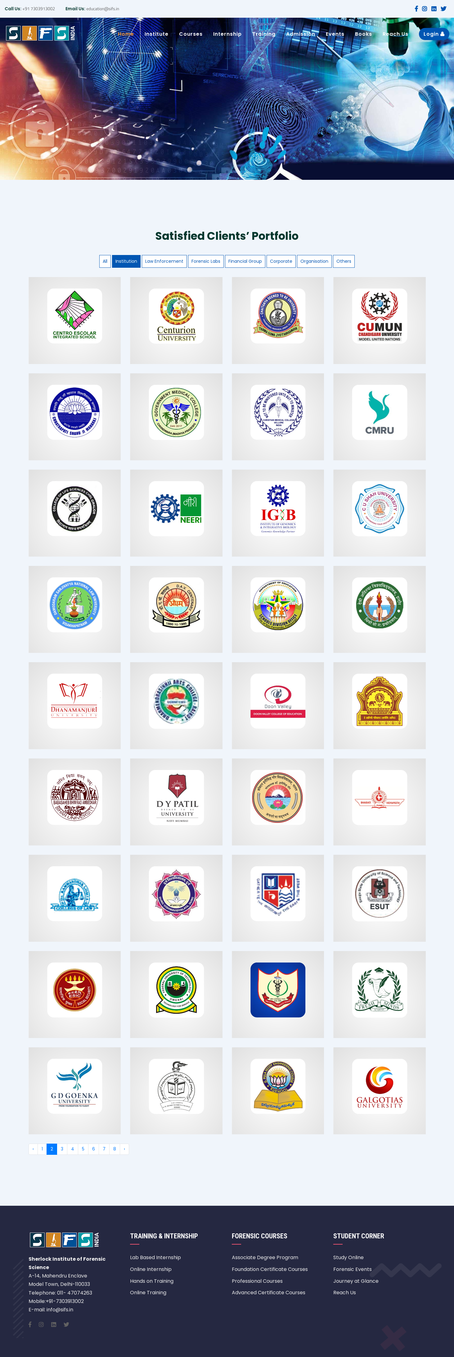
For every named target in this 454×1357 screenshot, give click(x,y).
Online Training (148, 1292)
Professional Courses (257, 1281)
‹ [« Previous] (33, 1149)
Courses (191, 34)
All (105, 261)
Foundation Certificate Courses (270, 1269)
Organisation (314, 261)
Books (363, 34)
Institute (157, 34)
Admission (300, 34)
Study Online (348, 1257)
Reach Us (395, 34)
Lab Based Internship (155, 1257)
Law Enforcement (164, 261)
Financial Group (245, 261)
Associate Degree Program (265, 1257)
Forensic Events (352, 1269)
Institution (126, 261)
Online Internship (151, 1269)
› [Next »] (124, 1149)
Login (434, 34)
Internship (227, 34)
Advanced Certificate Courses (268, 1292)
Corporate (281, 261)
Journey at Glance (356, 1281)
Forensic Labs (205, 261)
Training (264, 34)
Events (335, 34)
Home (126, 34)
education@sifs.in (102, 8)
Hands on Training (151, 1281)
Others (343, 261)
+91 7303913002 (38, 8)
